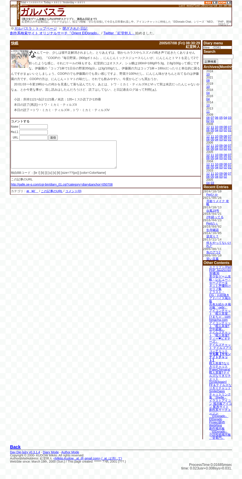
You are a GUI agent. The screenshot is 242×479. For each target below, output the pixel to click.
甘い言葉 (212, 256)
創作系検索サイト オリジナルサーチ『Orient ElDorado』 (55, 33)
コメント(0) (73, 196)
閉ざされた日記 (75, 28)
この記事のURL (52, 196)
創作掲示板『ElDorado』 (218, 427)
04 (208, 93)
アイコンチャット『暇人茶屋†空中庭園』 (220, 324)
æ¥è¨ (32, 196)
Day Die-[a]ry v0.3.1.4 (25, 450)
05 (221, 117)
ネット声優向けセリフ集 (220, 285)
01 (212, 121)
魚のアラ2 (213, 250)
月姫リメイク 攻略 (217, 202)
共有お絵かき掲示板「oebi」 (220, 303)
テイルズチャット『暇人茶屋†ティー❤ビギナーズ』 (220, 334)
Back (15, 444)
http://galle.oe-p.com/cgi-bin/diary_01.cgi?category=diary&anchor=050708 (62, 190)
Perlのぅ (212, 222)
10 (208, 74)
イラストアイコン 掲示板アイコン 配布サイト (220, 401)
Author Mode (70, 450)
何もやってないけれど (218, 242)
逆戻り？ (212, 235)
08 (208, 80)
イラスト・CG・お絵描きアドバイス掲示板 (220, 294)
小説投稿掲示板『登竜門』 (220, 434)
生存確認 (212, 228)
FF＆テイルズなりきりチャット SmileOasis (220, 386)
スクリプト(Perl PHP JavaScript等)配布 (220, 268)
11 (208, 111)
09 (221, 127)
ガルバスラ (43, 12)
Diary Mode (51, 450)
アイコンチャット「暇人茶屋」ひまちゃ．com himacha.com (220, 313)
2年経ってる (215, 216)
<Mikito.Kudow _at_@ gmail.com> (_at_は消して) (87, 456)
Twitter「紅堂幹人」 (119, 33)
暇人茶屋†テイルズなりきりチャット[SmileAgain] (220, 375)
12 (208, 127)
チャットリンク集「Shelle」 (220, 393)
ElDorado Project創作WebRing (217, 420)
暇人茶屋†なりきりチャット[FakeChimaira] (219, 364)
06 (216, 117)
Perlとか (212, 194)
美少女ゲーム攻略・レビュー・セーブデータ (220, 277)
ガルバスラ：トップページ (35, 28)
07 (212, 117)
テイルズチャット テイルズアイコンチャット (220, 345)
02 (208, 121)
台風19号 (212, 210)
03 (229, 117)
